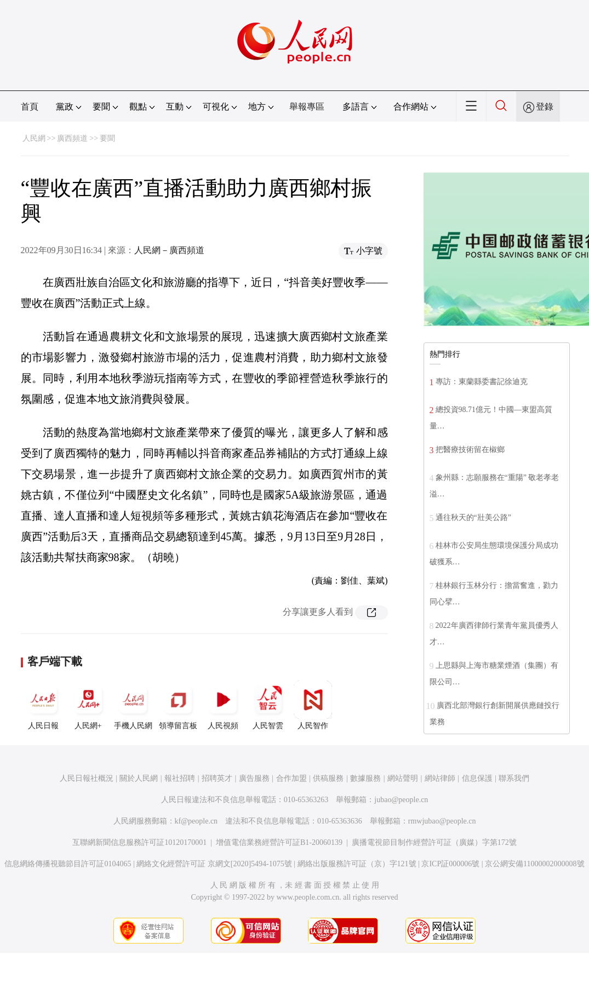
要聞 (107, 138)
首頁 (29, 106)
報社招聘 (179, 778)
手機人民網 (133, 705)
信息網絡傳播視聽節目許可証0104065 (67, 864)
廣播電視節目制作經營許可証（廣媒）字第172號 (434, 842)
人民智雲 (268, 705)
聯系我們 (514, 778)
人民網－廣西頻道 (169, 250)
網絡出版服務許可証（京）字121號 (357, 864)
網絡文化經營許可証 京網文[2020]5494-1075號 (214, 864)
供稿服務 (328, 778)
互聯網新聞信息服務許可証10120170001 (139, 842)
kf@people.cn (196, 821)
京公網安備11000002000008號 (534, 864)
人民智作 (313, 705)
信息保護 (477, 778)
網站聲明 (402, 778)
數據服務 (365, 778)
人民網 (33, 138)
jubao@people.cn (401, 800)
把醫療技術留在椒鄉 (470, 449)
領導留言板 (178, 705)
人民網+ (88, 705)
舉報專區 (306, 106)
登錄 (544, 106)
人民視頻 (223, 705)
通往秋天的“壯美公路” (473, 517)
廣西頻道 (72, 138)
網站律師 (440, 778)
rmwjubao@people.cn (442, 821)
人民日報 (43, 705)
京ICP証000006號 (450, 864)
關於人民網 (138, 778)
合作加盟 (291, 778)
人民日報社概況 (86, 778)
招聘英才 (217, 778)
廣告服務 (254, 778)
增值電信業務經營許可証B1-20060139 (279, 842)
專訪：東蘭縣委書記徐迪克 (482, 382)
